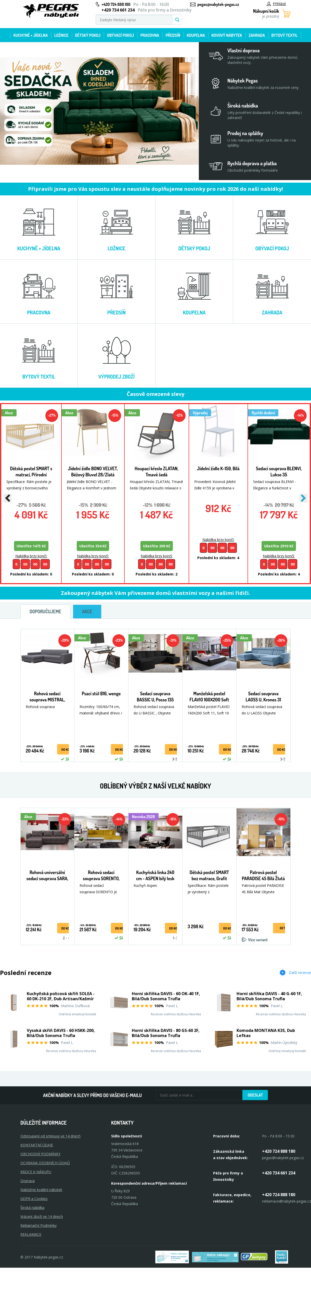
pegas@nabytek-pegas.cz (218, 4)
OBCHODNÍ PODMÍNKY (40, 1153)
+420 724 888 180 (115, 4)
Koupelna (196, 35)
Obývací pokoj (120, 35)
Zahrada (257, 35)
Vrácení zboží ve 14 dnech (41, 1216)
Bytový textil (284, 35)
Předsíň (172, 35)
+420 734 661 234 (278, 1173)
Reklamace (30, 1234)
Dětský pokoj (87, 35)
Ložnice (61, 35)
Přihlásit (276, 3)
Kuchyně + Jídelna (31, 35)
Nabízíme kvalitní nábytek (41, 1189)
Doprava (27, 1180)
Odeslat (255, 1095)
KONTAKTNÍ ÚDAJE (36, 1145)
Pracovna (149, 35)
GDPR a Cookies (34, 1198)
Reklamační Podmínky (38, 1225)
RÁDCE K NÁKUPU (35, 1171)
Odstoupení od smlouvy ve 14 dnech (50, 1136)
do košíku (68, 749)
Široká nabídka (32, 1207)
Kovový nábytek (226, 35)
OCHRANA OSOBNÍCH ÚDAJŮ (45, 1162)
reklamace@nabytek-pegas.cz (286, 1201)
